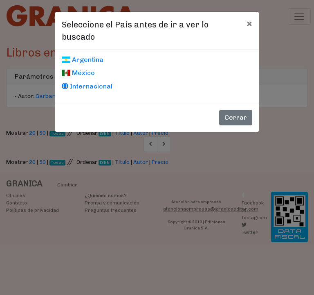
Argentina (82, 60)
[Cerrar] (249, 23)
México (78, 73)
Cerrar (235, 117)
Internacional (87, 86)
